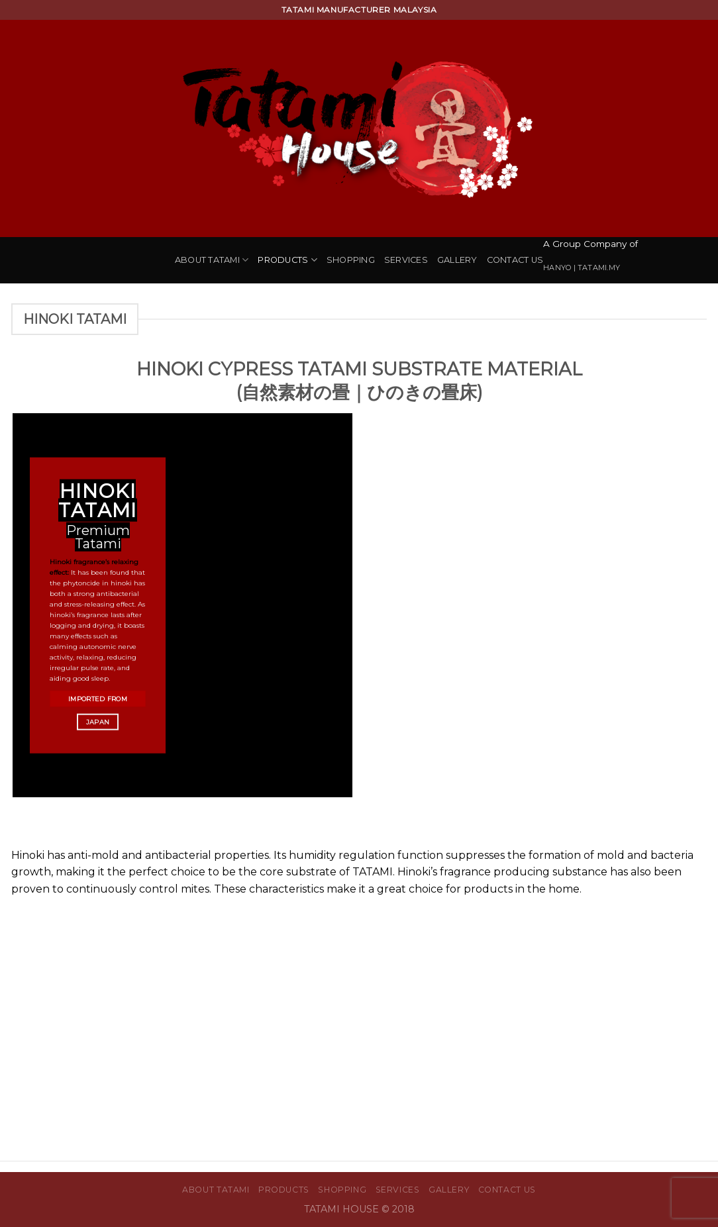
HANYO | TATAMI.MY (581, 267)
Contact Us (515, 260)
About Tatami (212, 260)
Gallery (457, 260)
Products (287, 260)
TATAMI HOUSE (343, 1209)
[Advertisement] (359, 1004)
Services (406, 260)
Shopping (351, 260)
